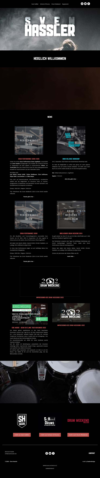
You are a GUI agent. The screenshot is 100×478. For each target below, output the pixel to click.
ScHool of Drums (45, 4)
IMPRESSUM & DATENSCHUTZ (50, 465)
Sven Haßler (35, 4)
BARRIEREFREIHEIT (50, 468)
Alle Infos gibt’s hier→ (71, 179)
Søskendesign (91, 461)
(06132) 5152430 (9, 451)
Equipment (65, 4)
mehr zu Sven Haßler (22, 435)
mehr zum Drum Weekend (78, 435)
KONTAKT (92, 453)
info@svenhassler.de (11, 453)
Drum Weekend (56, 4)
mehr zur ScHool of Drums (50, 435)
